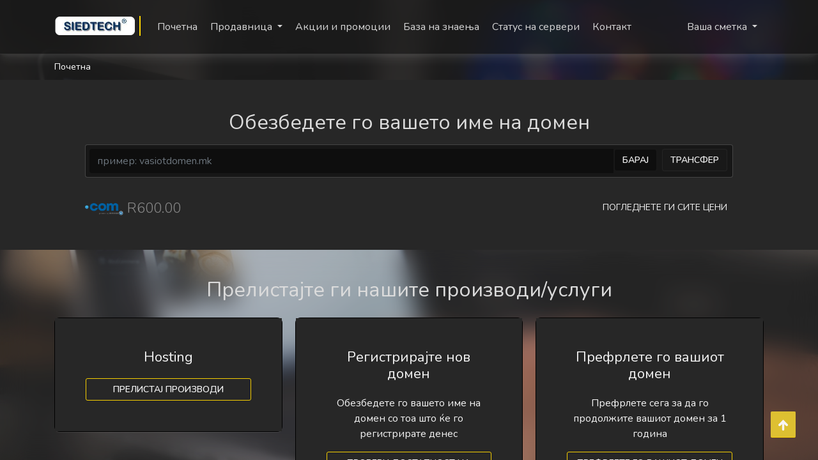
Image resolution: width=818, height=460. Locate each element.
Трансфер (694, 160)
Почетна (177, 27)
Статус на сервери (536, 27)
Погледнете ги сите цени (665, 207)
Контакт (611, 27)
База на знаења (441, 27)
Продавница (242, 27)
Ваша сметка (718, 27)
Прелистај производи (168, 389)
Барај (635, 160)
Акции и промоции (342, 27)
